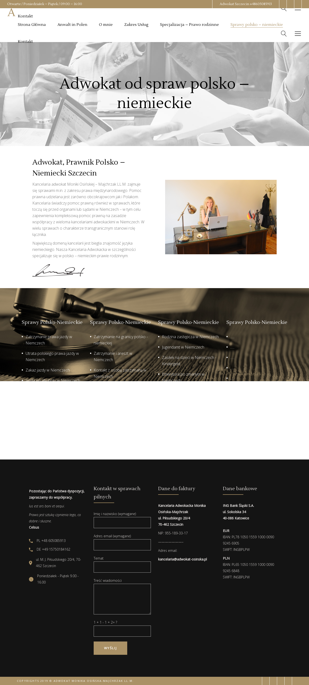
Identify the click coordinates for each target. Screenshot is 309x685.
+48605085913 (261, 4)
